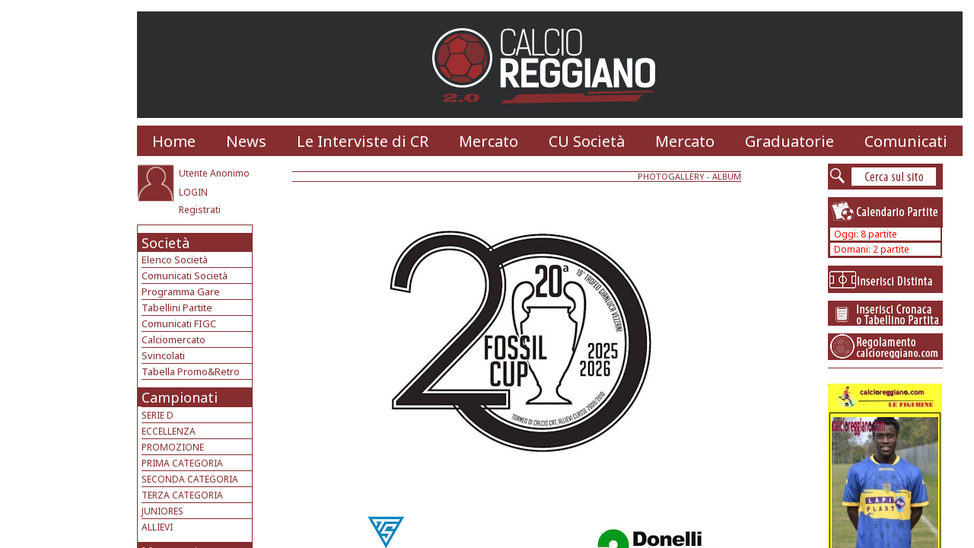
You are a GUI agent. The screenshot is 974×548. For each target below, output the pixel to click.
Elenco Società (175, 259)
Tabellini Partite (177, 307)
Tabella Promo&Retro (191, 371)
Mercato (488, 141)
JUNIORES (162, 511)
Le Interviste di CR (362, 141)
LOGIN (193, 192)
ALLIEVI (157, 527)
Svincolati (163, 355)
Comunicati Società (185, 275)
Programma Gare (181, 291)
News (246, 141)
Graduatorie (789, 141)
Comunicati (905, 141)
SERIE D (157, 415)
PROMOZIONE (173, 447)
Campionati (180, 397)
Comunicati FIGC (179, 323)
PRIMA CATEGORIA (182, 463)
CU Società (587, 141)
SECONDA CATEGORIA (190, 479)
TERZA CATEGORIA (182, 495)
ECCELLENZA (169, 431)
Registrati (200, 209)
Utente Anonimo (214, 173)
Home (174, 141)
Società (165, 243)
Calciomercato (173, 339)
